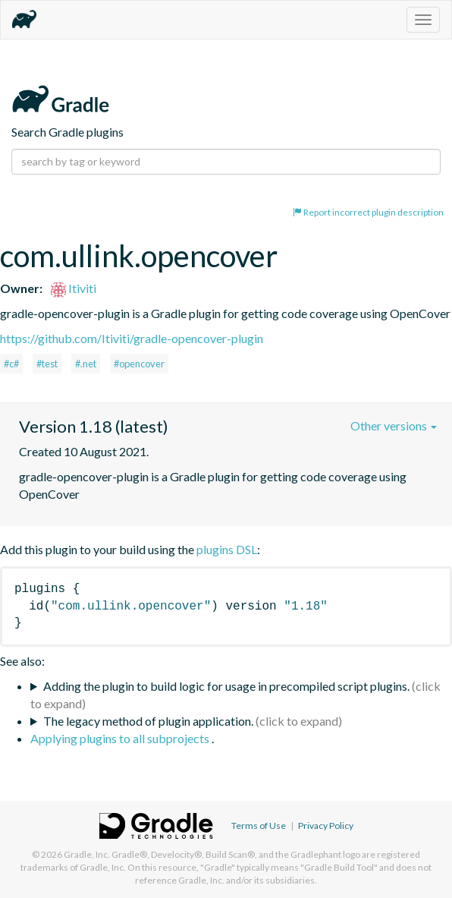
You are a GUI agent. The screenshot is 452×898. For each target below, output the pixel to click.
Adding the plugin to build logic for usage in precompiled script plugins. (226, 686)
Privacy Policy (325, 825)
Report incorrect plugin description (368, 212)
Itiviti (73, 288)
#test (47, 364)
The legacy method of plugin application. (148, 721)
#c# (11, 364)
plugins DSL (226, 549)
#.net (85, 364)
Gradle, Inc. (87, 854)
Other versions (393, 425)
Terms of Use (258, 825)
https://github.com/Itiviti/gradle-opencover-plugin (131, 338)
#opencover (139, 364)
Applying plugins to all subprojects (121, 738)
